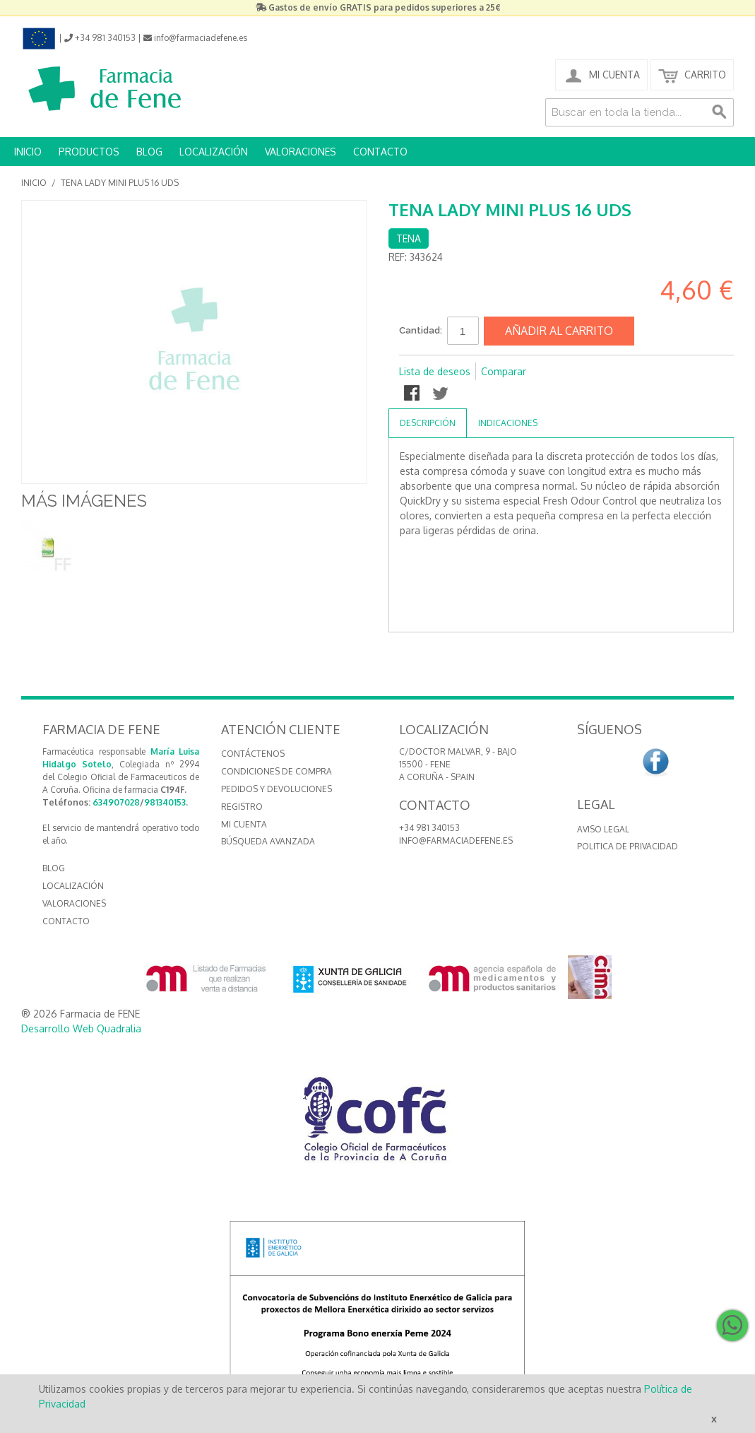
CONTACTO (380, 152)
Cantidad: (420, 330)
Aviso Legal (603, 829)
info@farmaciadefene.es (456, 840)
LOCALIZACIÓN (213, 152)
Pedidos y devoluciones (276, 789)
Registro (242, 806)
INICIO (28, 152)
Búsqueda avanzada (268, 841)
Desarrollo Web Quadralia (81, 1028)
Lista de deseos (434, 371)
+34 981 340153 (429, 827)
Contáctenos (253, 753)
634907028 (116, 802)
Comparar (503, 371)
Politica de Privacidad (627, 846)
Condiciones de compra (276, 771)
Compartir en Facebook (413, 394)
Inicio (34, 182)
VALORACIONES (300, 152)
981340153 (165, 802)
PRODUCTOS (89, 152)
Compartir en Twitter (441, 394)
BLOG (149, 152)
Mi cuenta (244, 824)
